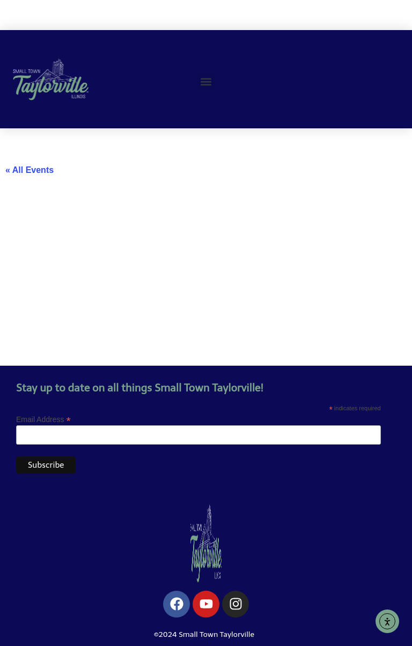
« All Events (29, 170)
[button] (206, 81)
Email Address (43, 419)
